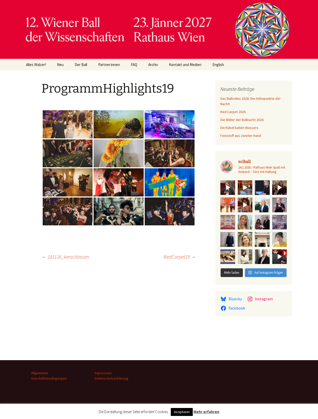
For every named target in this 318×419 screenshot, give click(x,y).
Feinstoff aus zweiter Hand (240, 135)
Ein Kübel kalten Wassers (239, 127)
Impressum (103, 373)
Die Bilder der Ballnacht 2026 (242, 119)
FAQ (134, 64)
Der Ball (81, 64)
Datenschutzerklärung (111, 378)
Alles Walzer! (36, 64)
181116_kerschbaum (65, 256)
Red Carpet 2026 (233, 111)
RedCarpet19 (180, 256)
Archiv (153, 64)
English (218, 64)
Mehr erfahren (206, 411)
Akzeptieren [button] (182, 412)
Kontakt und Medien (185, 64)
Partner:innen (109, 64)
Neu (60, 64)
